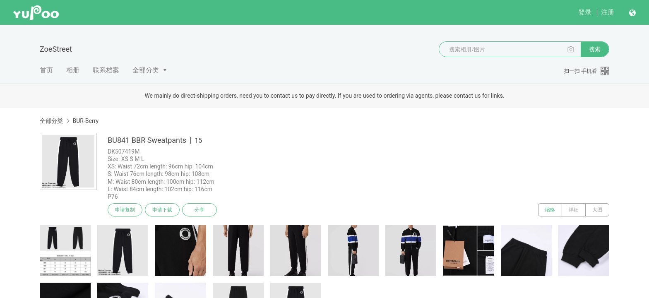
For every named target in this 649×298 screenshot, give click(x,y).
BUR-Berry (85, 121)
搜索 (595, 49)
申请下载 (162, 210)
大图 (597, 210)
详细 (574, 210)
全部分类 (145, 70)
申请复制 (125, 210)
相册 (72, 70)
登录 (584, 12)
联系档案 (106, 70)
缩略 (550, 210)
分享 (199, 210)
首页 (46, 70)
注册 (607, 12)
